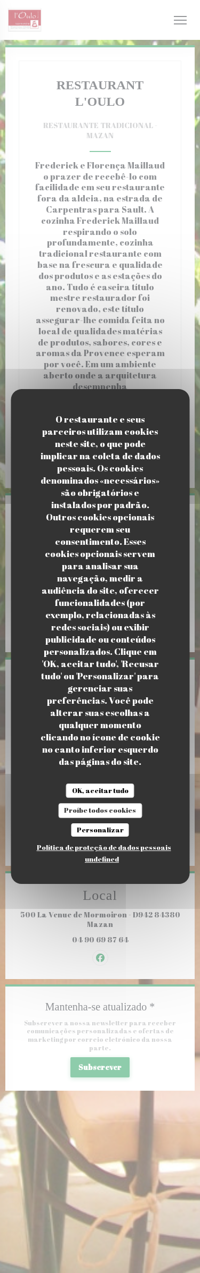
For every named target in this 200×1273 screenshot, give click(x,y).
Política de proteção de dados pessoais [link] (104, 847)
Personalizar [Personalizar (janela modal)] (100, 829)
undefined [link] (102, 859)
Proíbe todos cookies (100, 810)
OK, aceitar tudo (100, 790)
